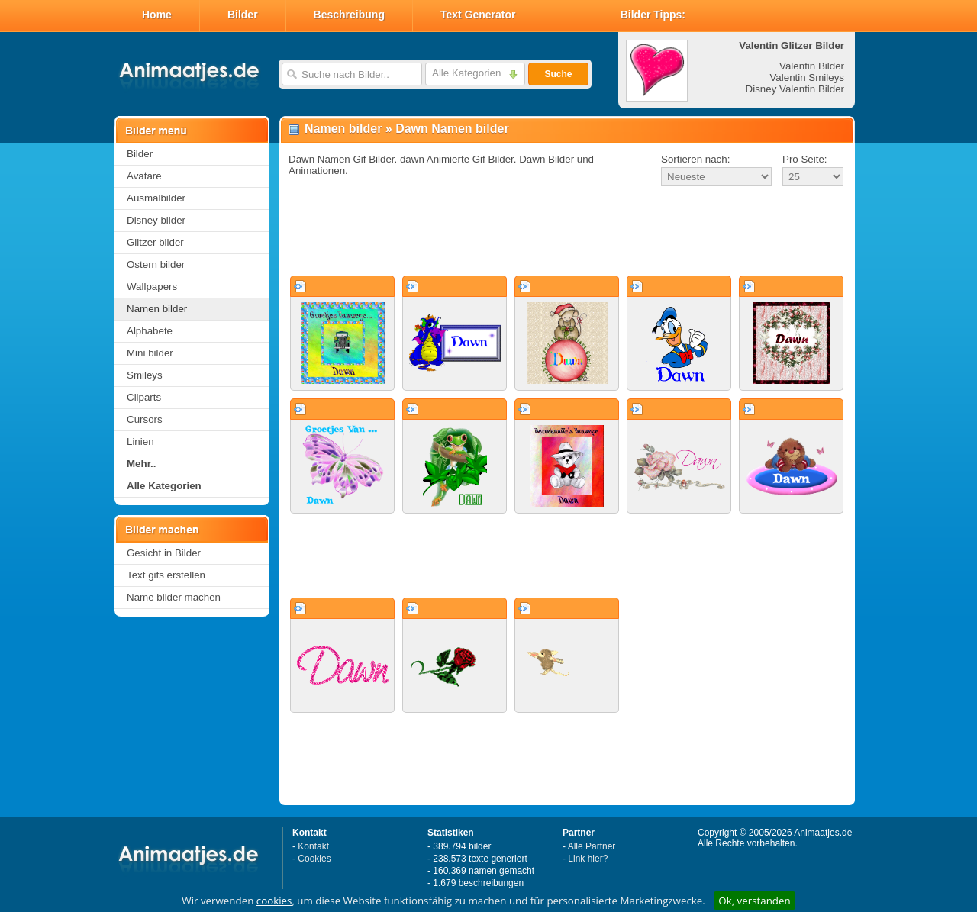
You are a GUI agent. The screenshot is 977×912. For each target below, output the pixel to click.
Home (157, 14)
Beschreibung (349, 14)
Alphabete (150, 331)
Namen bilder (157, 308)
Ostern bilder (156, 264)
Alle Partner (592, 846)
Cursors (145, 419)
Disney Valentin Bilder (795, 89)
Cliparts (144, 397)
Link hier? (588, 858)
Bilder (242, 14)
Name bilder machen (174, 597)
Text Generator (478, 14)
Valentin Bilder (811, 66)
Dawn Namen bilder (451, 128)
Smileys (145, 375)
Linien (140, 441)
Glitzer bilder (155, 242)
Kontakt (313, 846)
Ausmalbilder (156, 198)
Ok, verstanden (754, 900)
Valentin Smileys (806, 77)
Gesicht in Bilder (164, 553)
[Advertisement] (567, 232)
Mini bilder (150, 353)
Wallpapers (152, 286)
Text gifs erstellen (166, 575)
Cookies (314, 858)
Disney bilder (156, 220)
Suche (558, 74)
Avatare (144, 176)
